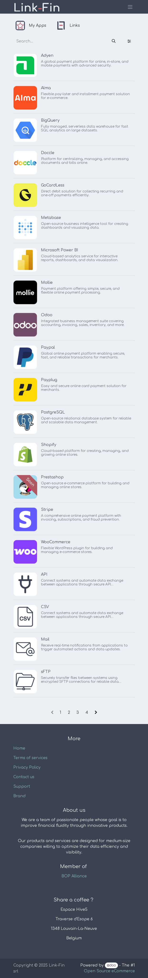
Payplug (49, 380)
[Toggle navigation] (130, 7)
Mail (45, 639)
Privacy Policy (27, 767)
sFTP (46, 672)
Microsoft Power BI (59, 250)
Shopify (48, 445)
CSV (45, 607)
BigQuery (50, 120)
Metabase (51, 218)
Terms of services (30, 758)
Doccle (47, 153)
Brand (19, 796)
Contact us (23, 777)
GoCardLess (52, 185)
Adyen (47, 55)
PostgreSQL (53, 412)
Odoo (46, 315)
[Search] (114, 41)
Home (19, 748)
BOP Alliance (74, 876)
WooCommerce (55, 542)
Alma (46, 88)
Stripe (47, 509)
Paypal (48, 347)
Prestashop (52, 477)
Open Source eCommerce (109, 971)
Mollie (47, 282)
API (44, 574)
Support (21, 786)
